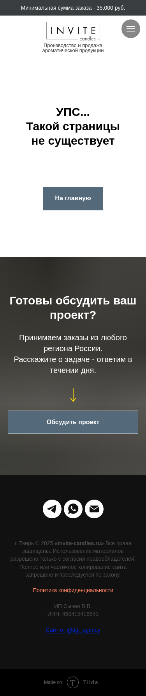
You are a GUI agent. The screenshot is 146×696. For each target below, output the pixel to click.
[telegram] (52, 509)
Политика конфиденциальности (73, 590)
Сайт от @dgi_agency (73, 630)
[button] (73, 422)
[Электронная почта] (94, 509)
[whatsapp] (73, 509)
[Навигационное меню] (131, 28)
